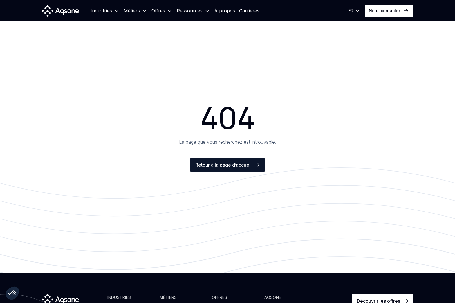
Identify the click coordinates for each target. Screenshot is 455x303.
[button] (105, 11)
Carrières (249, 10)
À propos (224, 10)
